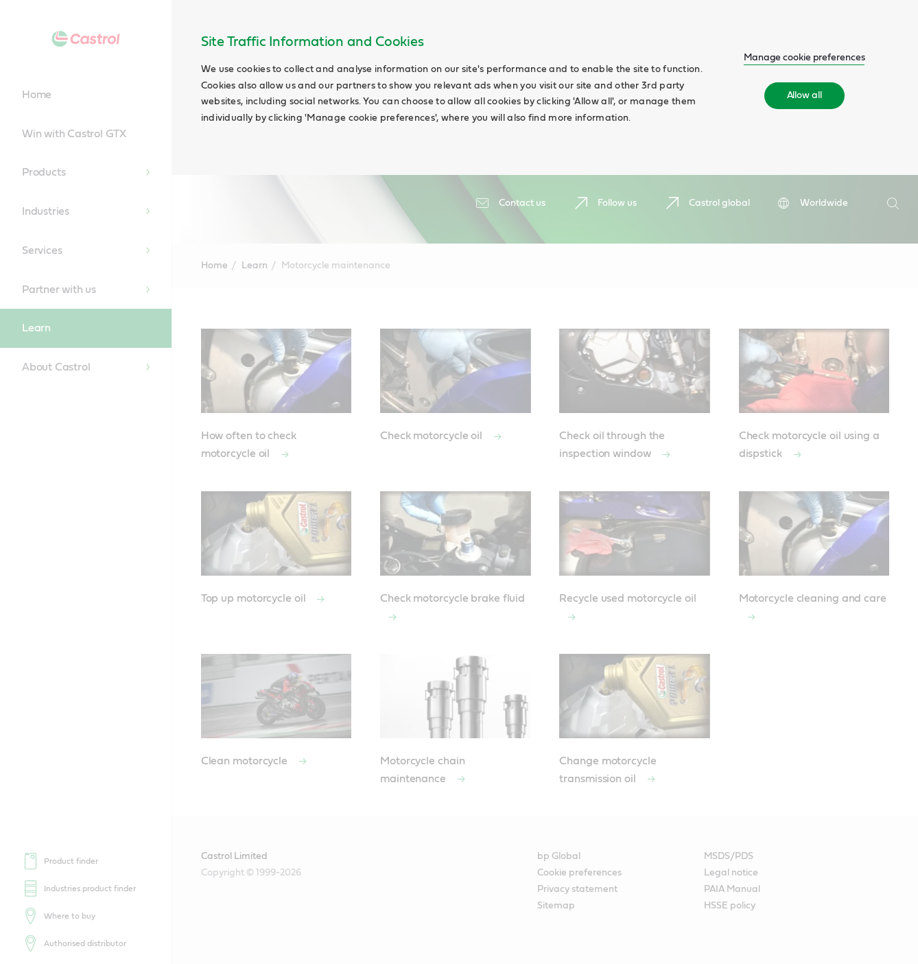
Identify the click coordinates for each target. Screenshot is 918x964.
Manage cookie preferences (804, 57)
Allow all (804, 95)
